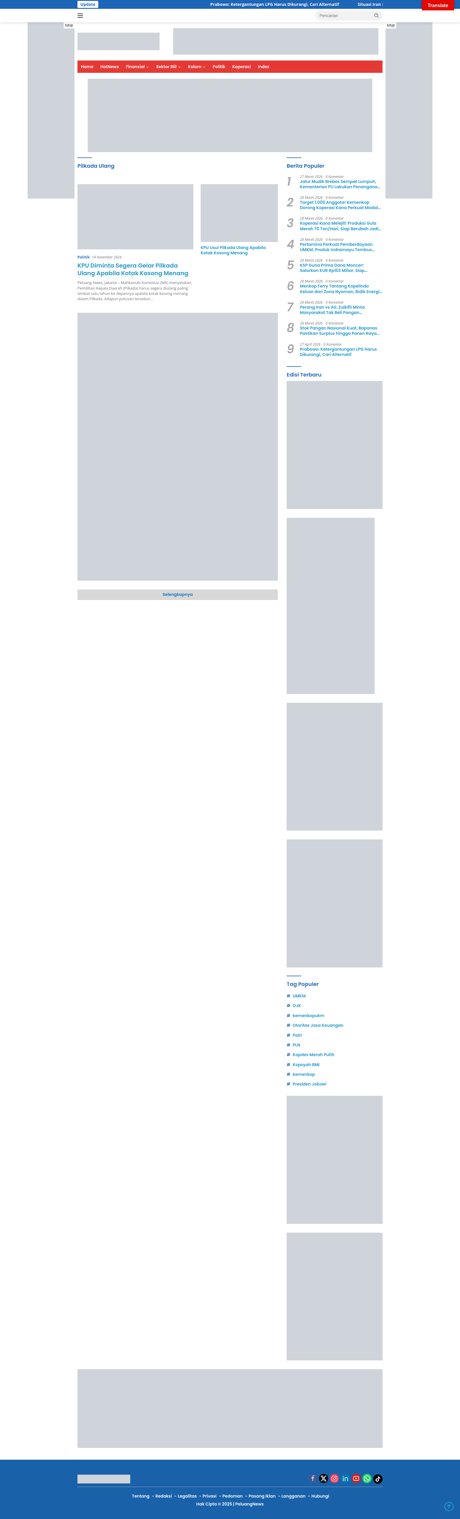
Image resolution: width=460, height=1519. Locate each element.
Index (263, 67)
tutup (69, 25)
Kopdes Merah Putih (313, 1055)
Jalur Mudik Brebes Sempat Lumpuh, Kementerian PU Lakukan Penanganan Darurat (340, 184)
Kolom (195, 67)
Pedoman (232, 1496)
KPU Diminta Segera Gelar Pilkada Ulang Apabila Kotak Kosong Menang (132, 269)
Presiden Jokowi (310, 1084)
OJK (297, 1006)
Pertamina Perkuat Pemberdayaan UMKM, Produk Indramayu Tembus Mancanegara (336, 247)
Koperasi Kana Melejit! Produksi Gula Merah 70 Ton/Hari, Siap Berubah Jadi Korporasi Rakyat (339, 226)
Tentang (141, 1496)
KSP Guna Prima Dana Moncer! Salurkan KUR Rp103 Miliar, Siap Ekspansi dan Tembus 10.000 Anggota (339, 268)
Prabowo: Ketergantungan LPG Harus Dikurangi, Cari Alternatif (283, 4)
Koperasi (241, 67)
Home (87, 67)
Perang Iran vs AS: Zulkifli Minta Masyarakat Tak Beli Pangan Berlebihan (332, 310)
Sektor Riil (166, 67)
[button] (377, 15)
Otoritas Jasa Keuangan (318, 1025)
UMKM (299, 996)
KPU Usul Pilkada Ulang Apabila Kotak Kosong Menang (233, 250)
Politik (219, 67)
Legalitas (187, 1496)
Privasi (210, 1496)
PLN (296, 1045)
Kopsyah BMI (306, 1065)
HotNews (109, 67)
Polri (297, 1035)
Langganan (294, 1496)
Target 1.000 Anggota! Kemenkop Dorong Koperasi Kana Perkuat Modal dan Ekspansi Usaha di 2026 (339, 205)
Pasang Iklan (262, 1496)
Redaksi (163, 1496)
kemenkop (304, 1074)
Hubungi (320, 1496)
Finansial (135, 67)
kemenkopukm (308, 1016)
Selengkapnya (178, 594)
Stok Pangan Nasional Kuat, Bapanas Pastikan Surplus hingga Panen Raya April (338, 330)
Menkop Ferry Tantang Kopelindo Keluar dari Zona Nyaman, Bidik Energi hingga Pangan (339, 288)
